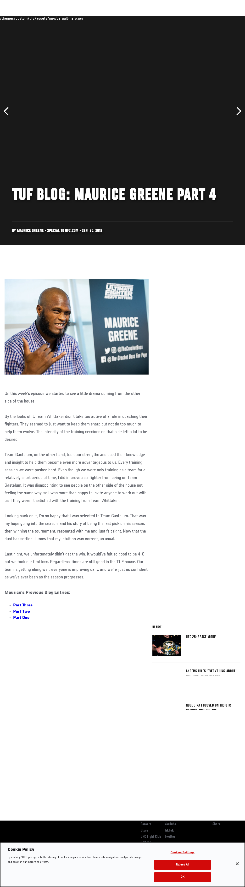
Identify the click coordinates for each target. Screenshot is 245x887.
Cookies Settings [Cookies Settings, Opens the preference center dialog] (183, 852)
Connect (152, 18)
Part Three (23, 605)
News (73, 18)
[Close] (237, 864)
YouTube (170, 824)
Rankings (33, 18)
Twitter (170, 837)
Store (144, 830)
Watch (172, 18)
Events (13, 18)
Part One (21, 618)
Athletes (55, 18)
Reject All (182, 864)
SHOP (216, 18)
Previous (8, 111)
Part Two (21, 611)
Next (237, 111)
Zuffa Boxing (195, 18)
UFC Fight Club (151, 837)
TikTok (169, 830)
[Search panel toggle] (229, 18)
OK (182, 877)
